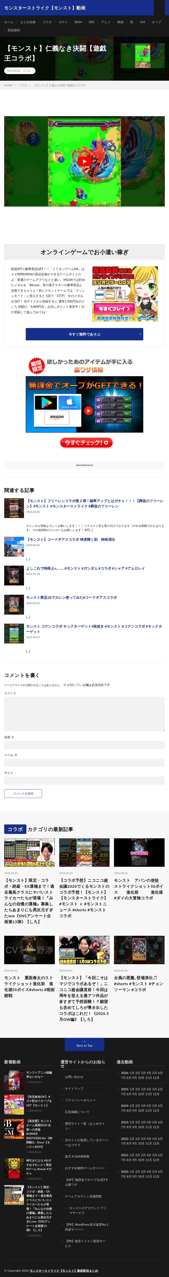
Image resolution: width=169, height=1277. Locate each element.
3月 (143, 1073)
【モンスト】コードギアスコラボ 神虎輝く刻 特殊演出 (70, 539)
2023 (124, 1121)
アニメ (105, 22)
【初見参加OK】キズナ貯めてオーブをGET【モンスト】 (39, 1101)
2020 (124, 1170)
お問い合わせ (74, 1077)
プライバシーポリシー (80, 1100)
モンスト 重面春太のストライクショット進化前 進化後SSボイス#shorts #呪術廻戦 (28, 987)
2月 (137, 1073)
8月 (129, 1094)
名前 (9, 737)
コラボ (47, 22)
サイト (8, 772)
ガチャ (63, 22)
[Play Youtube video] (84, 161)
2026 (124, 1073)
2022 (124, 1137)
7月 (123, 1094)
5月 (154, 1089)
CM (142, 22)
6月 (160, 1089)
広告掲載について (77, 1111)
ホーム (8, 22)
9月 (134, 1094)
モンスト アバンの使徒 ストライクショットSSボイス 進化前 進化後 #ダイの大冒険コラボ (139, 889)
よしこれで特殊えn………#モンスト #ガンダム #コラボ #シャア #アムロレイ (85, 568)
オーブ (156, 22)
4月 (149, 1073)
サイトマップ (74, 1089)
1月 (132, 1073)
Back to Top (84, 1046)
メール (10, 755)
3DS (91, 22)
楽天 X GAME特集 (77, 1155)
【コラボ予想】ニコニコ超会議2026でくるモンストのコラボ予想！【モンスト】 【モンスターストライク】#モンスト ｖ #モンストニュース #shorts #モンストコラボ (84, 898)
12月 (156, 1094)
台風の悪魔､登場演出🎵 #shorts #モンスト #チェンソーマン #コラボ (138, 984)
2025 (124, 1089)
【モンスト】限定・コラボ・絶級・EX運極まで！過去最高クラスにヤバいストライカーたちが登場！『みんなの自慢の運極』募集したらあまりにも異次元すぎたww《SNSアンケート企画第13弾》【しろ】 (29, 901)
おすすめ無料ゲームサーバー (85, 1167)
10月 (141, 1094)
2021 (124, 1154)
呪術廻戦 (14, 30)
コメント (10, 693)
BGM (78, 22)
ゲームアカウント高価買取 (83, 1194)
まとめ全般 (28, 22)
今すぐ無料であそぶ (84, 334)
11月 (148, 1094)
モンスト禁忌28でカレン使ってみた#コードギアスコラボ (71, 597)
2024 (124, 1105)
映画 (120, 22)
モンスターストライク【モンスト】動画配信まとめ (64, 1267)
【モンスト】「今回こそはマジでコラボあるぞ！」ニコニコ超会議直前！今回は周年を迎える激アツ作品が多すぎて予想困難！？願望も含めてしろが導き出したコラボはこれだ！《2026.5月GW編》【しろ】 (84, 999)
